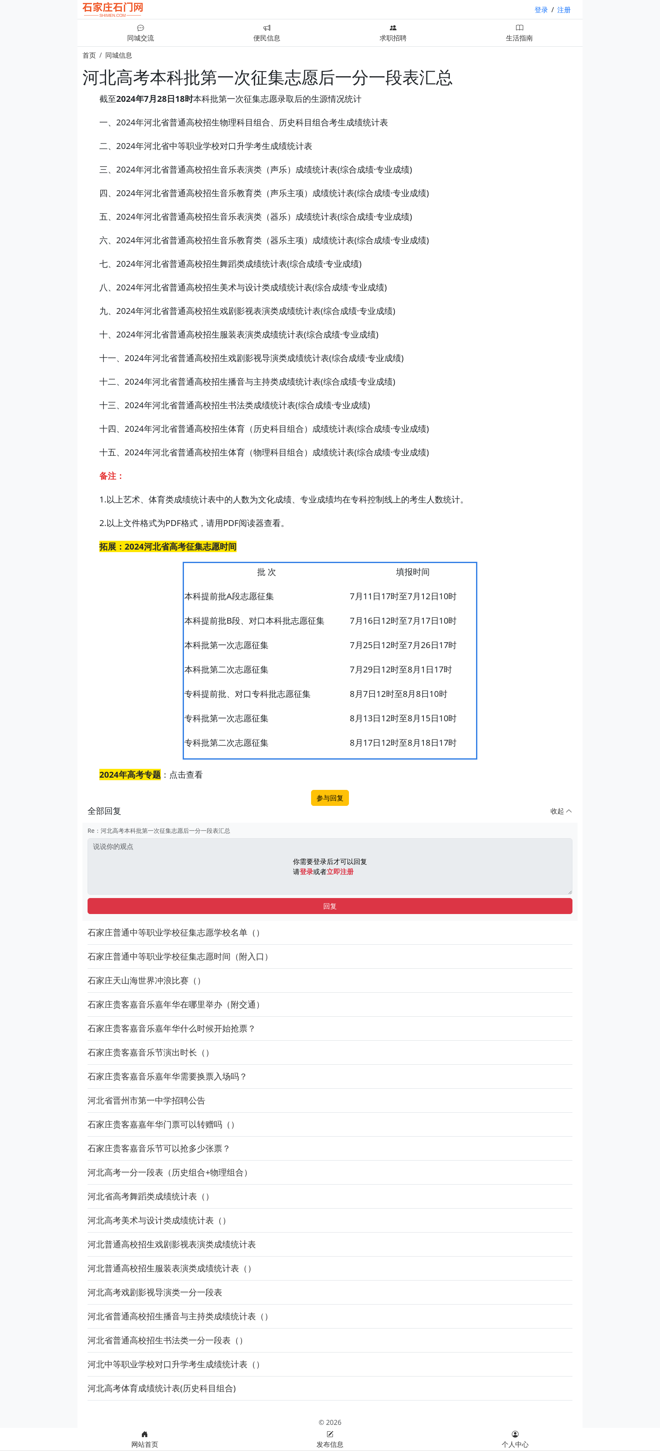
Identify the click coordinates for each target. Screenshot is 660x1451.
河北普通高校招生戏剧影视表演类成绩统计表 (172, 1244)
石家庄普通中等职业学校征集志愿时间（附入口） (180, 956)
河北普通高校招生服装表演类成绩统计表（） (172, 1268)
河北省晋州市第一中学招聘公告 (146, 1100)
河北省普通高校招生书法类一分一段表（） (168, 1340)
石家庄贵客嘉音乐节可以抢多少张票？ (159, 1148)
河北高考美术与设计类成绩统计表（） (159, 1220)
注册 (564, 9)
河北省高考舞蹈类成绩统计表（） (151, 1196)
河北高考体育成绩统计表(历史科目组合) (162, 1388)
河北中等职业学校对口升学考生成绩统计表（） (176, 1364)
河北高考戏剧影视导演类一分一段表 (155, 1292)
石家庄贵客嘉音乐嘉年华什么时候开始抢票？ (172, 1028)
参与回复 (330, 798)
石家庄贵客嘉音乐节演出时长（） (151, 1052)
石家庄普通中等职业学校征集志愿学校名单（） (176, 932)
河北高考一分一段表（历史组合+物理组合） (170, 1172)
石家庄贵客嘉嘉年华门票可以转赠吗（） (163, 1124)
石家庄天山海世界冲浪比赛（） (146, 980)
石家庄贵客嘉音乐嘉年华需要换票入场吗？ (168, 1076)
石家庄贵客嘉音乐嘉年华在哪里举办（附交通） (176, 1004)
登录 (541, 9)
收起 (561, 811)
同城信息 (118, 55)
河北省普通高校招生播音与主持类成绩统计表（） (180, 1316)
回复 (330, 906)
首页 (89, 55)
